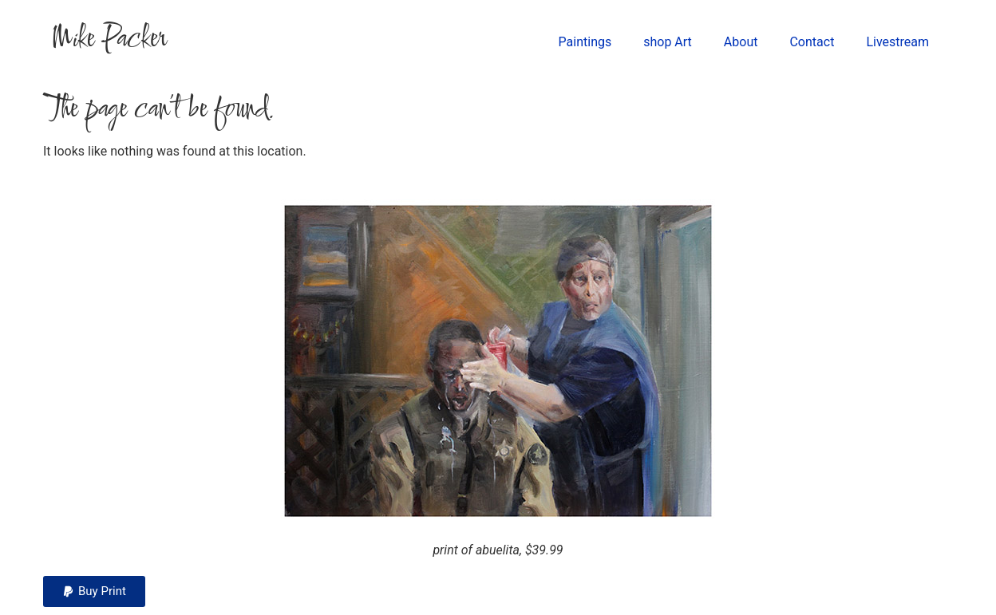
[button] (94, 591)
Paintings (585, 41)
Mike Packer (108, 40)
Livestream (897, 41)
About (741, 41)
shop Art (667, 41)
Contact (811, 41)
